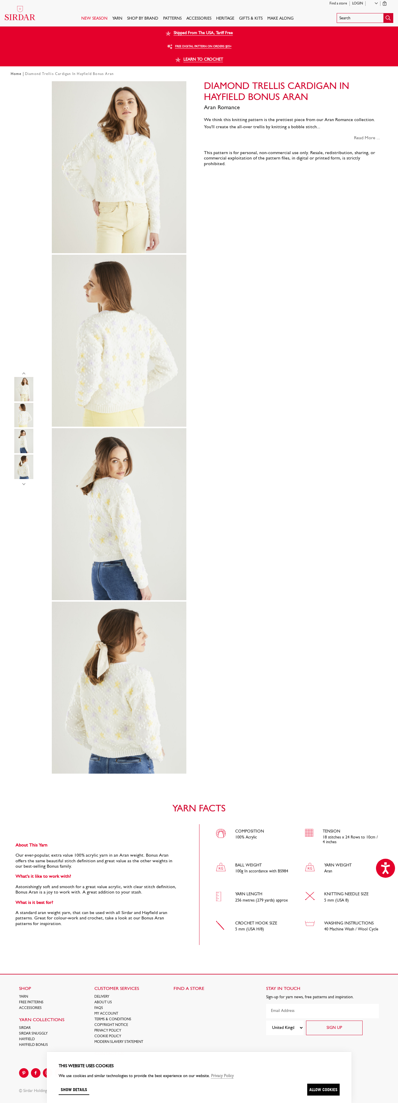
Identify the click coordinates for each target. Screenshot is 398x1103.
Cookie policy (107, 1036)
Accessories (198, 18)
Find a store (338, 3)
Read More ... (367, 138)
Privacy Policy (107, 1030)
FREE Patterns (31, 1002)
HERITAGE (225, 18)
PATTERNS (172, 18)
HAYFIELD (27, 1039)
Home (16, 74)
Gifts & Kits (251, 18)
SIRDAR (25, 1028)
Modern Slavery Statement (118, 1042)
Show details (74, 1089)
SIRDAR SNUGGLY (33, 1033)
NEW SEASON (94, 18)
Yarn (117, 18)
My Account (106, 1014)
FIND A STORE (189, 988)
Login (357, 3)
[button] (365, 18)
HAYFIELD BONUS (33, 1045)
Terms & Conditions (112, 1019)
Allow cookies (323, 1089)
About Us (103, 1002)
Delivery (101, 997)
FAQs (98, 1008)
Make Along (280, 18)
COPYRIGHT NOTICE (111, 1025)
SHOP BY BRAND (142, 18)
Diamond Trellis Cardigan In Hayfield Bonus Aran (69, 74)
